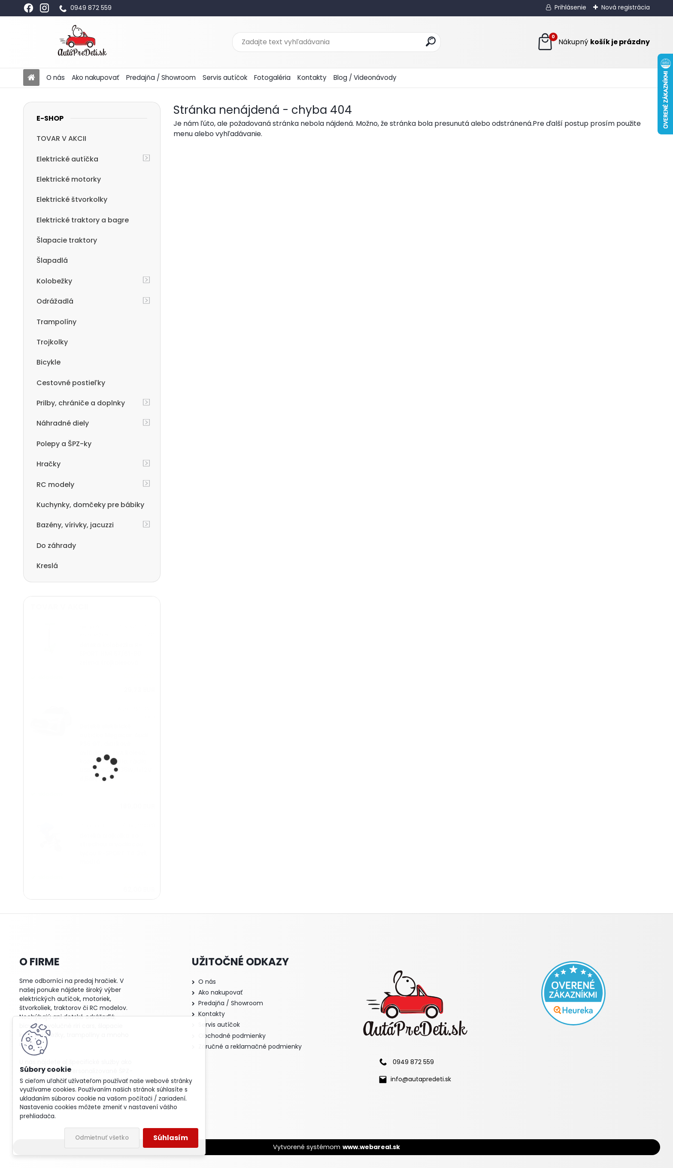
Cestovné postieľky (70, 383)
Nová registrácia (625, 7)
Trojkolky (52, 342)
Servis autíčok (225, 77)
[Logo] (82, 42)
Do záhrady (56, 546)
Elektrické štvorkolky (71, 199)
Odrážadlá (54, 301)
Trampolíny (56, 322)
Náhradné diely (62, 423)
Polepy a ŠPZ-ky (63, 444)
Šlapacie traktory (66, 240)
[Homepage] (31, 78)
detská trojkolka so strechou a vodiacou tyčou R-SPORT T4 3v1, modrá (113, 849)
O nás (55, 77)
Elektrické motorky (68, 179)
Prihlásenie (570, 7)
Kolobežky (54, 281)
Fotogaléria (272, 77)
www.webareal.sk (371, 1147)
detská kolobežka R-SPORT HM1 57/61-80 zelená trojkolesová (110, 654)
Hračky (48, 464)
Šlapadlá (52, 260)
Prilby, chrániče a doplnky (80, 403)
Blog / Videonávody (365, 77)
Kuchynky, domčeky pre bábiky (90, 505)
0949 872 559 (91, 7)
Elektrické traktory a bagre (82, 220)
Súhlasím (170, 1138)
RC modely (55, 485)
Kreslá (47, 566)
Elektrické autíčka (67, 159)
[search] (431, 41)
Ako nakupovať (95, 77)
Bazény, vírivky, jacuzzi (75, 525)
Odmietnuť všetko (102, 1138)
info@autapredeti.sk (421, 1079)
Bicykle (48, 362)
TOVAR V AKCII (61, 138)
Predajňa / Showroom (161, 77)
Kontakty (312, 77)
